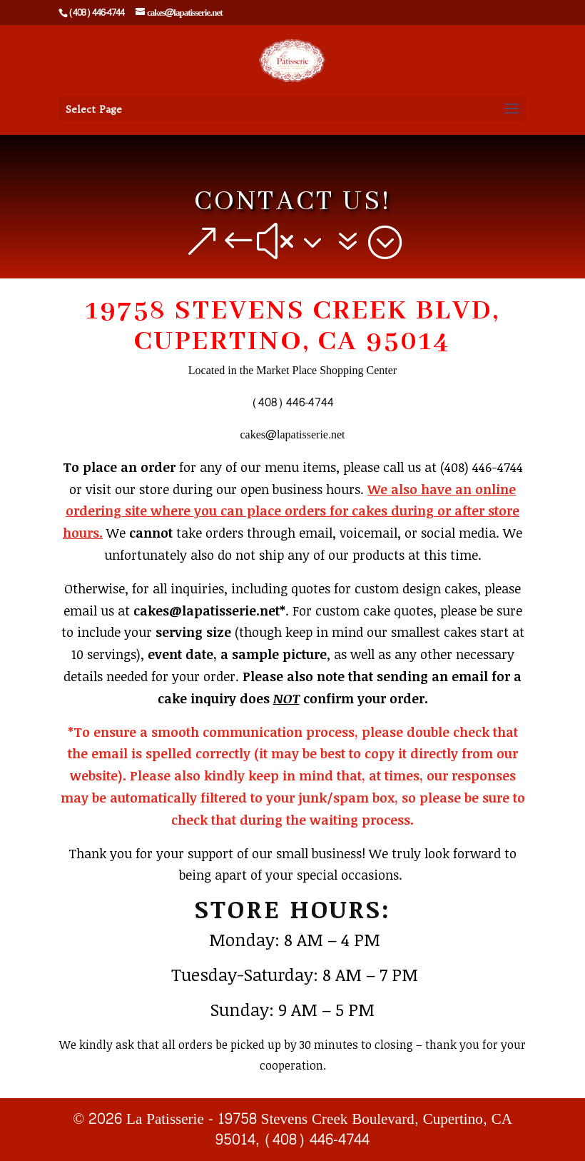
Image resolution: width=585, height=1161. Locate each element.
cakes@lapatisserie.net (292, 434)
